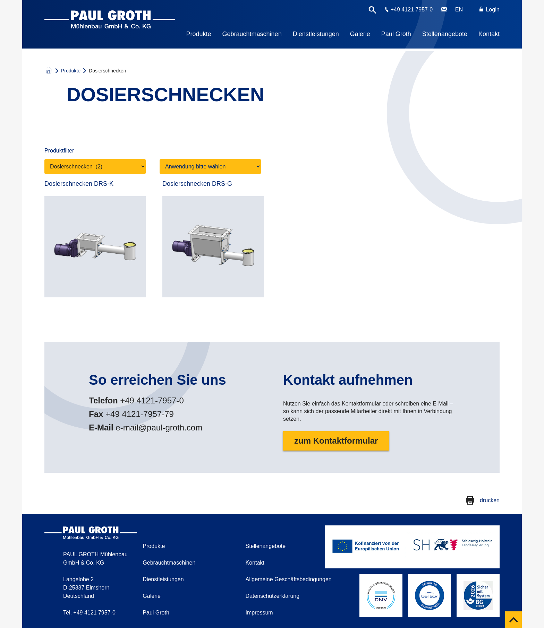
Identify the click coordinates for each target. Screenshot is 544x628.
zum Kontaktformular (336, 440)
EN (459, 9)
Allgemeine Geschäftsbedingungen (289, 579)
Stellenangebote (444, 33)
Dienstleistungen (316, 33)
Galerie (360, 33)
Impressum (259, 613)
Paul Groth (396, 33)
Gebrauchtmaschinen (252, 33)
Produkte (198, 33)
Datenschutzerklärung (273, 596)
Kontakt (489, 33)
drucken (490, 500)
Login (489, 9)
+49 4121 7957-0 (412, 9)
